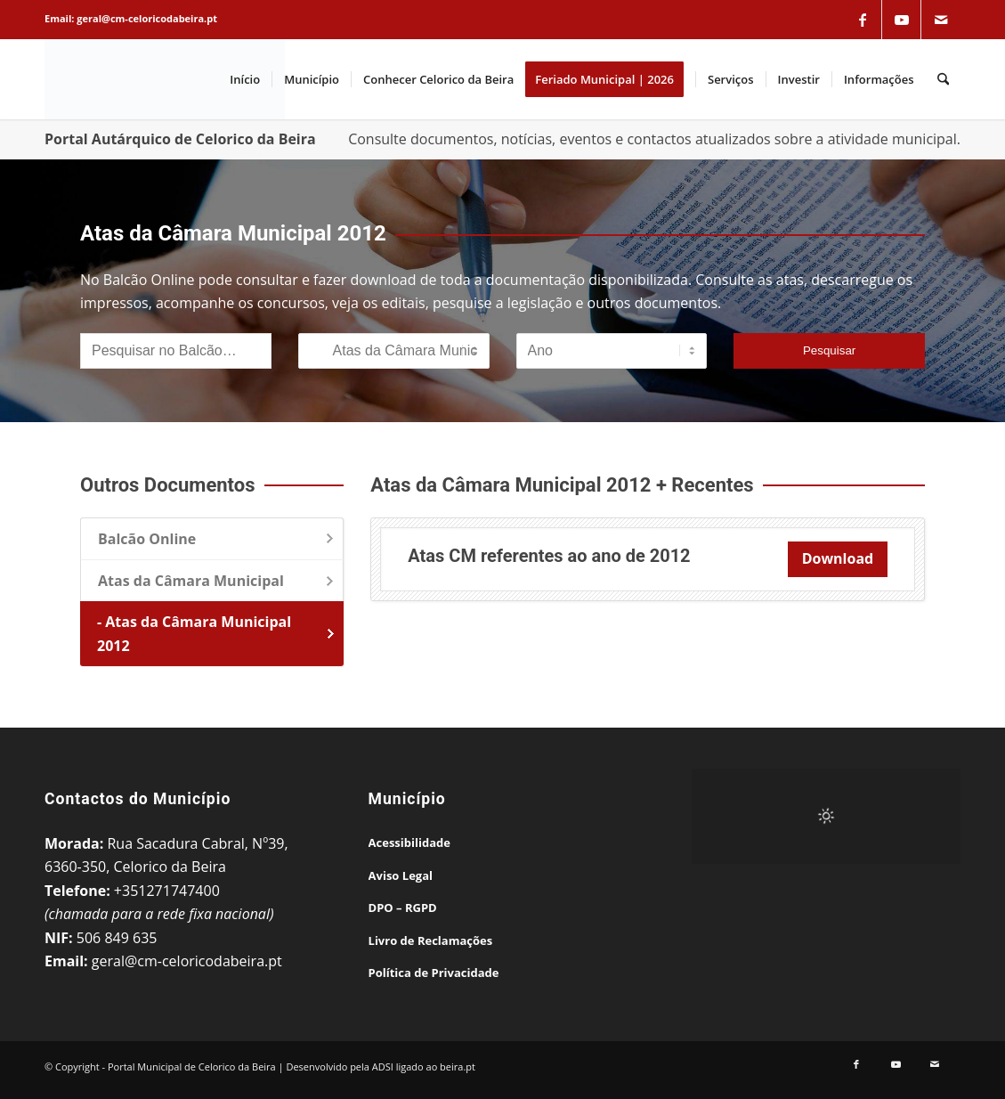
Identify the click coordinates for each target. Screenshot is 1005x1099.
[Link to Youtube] (901, 19)
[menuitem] (245, 79)
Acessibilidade (409, 842)
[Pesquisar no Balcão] (176, 351)
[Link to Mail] (940, 19)
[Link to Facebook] (862, 19)
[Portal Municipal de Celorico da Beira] (165, 79)
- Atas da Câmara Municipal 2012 (194, 633)
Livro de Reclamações (431, 940)
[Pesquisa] (943, 79)
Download (838, 558)
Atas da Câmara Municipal (191, 580)
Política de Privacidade (434, 973)
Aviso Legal (401, 875)
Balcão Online (147, 539)
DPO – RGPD (403, 908)
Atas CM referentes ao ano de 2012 (549, 555)
